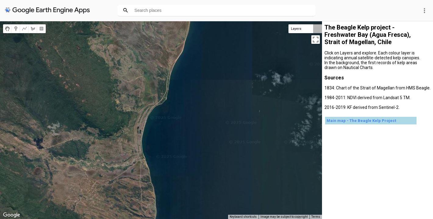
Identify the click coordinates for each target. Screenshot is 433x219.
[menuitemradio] (7, 28)
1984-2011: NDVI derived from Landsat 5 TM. (367, 97)
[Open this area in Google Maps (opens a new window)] (12, 215)
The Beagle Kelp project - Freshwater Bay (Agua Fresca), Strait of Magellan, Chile (367, 35)
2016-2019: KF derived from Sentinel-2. (361, 107)
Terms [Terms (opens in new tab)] (315, 216)
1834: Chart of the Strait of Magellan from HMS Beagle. (377, 87)
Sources (334, 78)
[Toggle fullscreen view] (315, 39)
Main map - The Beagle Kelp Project (361, 120)
